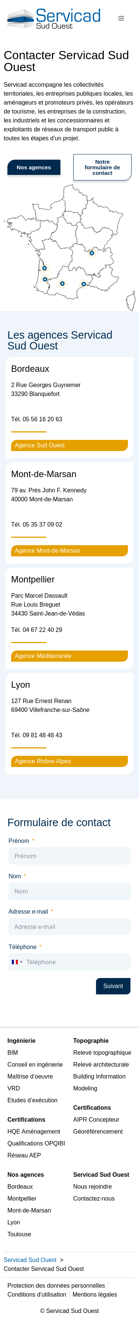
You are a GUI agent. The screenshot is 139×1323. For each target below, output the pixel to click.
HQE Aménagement (33, 1131)
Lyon (13, 1222)
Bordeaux (20, 1186)
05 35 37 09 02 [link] (42, 524)
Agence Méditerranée (43, 656)
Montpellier (21, 1198)
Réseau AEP (24, 1155)
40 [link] (50, 630)
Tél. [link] (36, 419)
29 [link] (58, 630)
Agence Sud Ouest (39, 445)
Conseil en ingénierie (35, 1064)
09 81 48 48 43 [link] (42, 735)
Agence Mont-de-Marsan (47, 550)
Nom (15, 876)
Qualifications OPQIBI (36, 1143)
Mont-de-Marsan (29, 1210)
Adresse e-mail (28, 911)
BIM (12, 1052)
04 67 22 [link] (35, 630)
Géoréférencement (98, 1131)
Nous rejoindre (92, 1186)
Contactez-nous (94, 1198)
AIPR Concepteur (96, 1119)
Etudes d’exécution (32, 1100)
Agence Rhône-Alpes (43, 761)
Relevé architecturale (101, 1064)
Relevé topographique (102, 1052)
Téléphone (23, 947)
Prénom (19, 841)
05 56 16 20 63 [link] (42, 419)
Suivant (113, 986)
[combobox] (16, 962)
